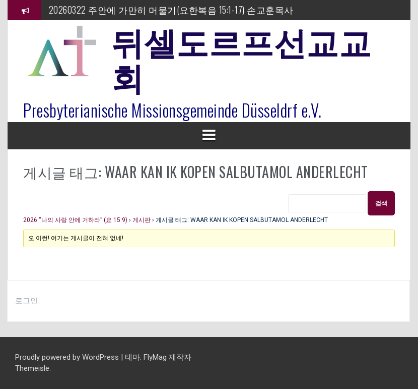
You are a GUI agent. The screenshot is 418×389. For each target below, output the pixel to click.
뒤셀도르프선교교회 (241, 58)
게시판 (141, 220)
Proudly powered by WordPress (68, 357)
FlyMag (155, 357)
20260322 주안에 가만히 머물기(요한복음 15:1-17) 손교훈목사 (171, 9)
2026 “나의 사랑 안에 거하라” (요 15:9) (75, 220)
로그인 (26, 300)
